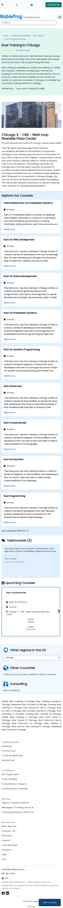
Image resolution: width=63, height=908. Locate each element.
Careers (7, 849)
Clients (6, 840)
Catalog (6, 746)
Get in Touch (49, 902)
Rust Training (38, 36)
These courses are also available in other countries (29, 674)
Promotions (9, 750)
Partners (7, 835)
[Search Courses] (29, 22)
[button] (58, 611)
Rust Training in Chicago (16, 39)
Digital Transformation (16, 802)
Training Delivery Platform (18, 812)
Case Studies (9, 779)
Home (5, 36)
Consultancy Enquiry (14, 784)
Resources (8, 760)
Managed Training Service (17, 807)
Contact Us (53, 4)
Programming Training (20, 36)
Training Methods (12, 755)
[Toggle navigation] (60, 17)
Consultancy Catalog (15, 788)
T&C (4, 859)
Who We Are (9, 826)
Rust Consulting (11, 690)
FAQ (4, 854)
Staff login (31, 906)
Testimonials (9, 845)
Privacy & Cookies (31, 901)
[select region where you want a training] (31, 657)
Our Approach (10, 774)
